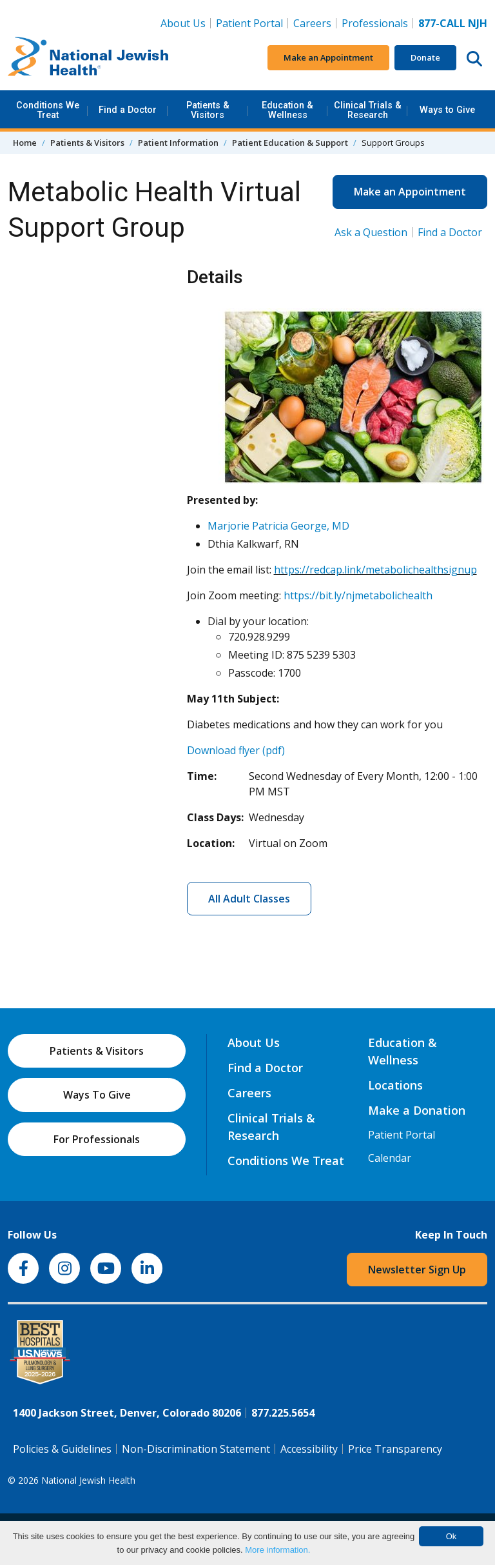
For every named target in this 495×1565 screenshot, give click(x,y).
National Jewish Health (88, 1480)
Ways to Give (447, 110)
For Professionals (96, 1139)
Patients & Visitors (207, 110)
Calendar (389, 1158)
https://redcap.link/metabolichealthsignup (375, 570)
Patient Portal (249, 23)
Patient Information (178, 142)
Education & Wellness (287, 110)
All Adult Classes (249, 899)
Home (25, 142)
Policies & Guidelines (62, 1449)
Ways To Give (97, 1095)
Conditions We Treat (47, 110)
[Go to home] (88, 58)
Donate (425, 57)
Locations (395, 1085)
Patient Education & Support (290, 142)
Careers (314, 22)
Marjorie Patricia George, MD (278, 526)
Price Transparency (395, 1449)
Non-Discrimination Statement (196, 1449)
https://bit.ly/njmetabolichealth (358, 595)
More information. (277, 1550)
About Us (183, 23)
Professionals (375, 23)
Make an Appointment (328, 57)
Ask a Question (371, 232)
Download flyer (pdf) (236, 750)
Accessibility (309, 1449)
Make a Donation (416, 1110)
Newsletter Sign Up (417, 1269)
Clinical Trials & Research (368, 110)
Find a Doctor (128, 110)
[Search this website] (474, 58)
